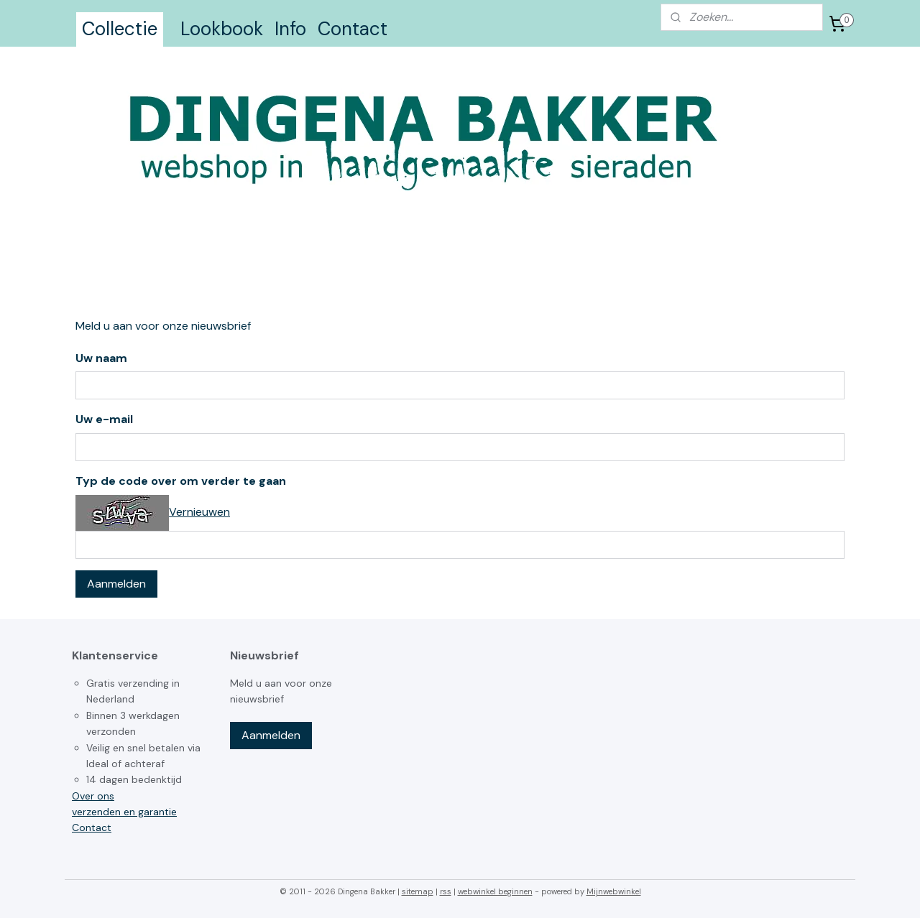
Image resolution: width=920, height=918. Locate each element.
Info (290, 29)
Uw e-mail (104, 419)
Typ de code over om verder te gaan (180, 480)
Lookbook (221, 29)
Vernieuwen (199, 511)
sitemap (417, 891)
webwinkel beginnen (495, 891)
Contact (352, 29)
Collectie (119, 29)
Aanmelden (116, 583)
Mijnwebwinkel (613, 891)
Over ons (93, 795)
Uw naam (101, 358)
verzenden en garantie (124, 811)
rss (445, 891)
